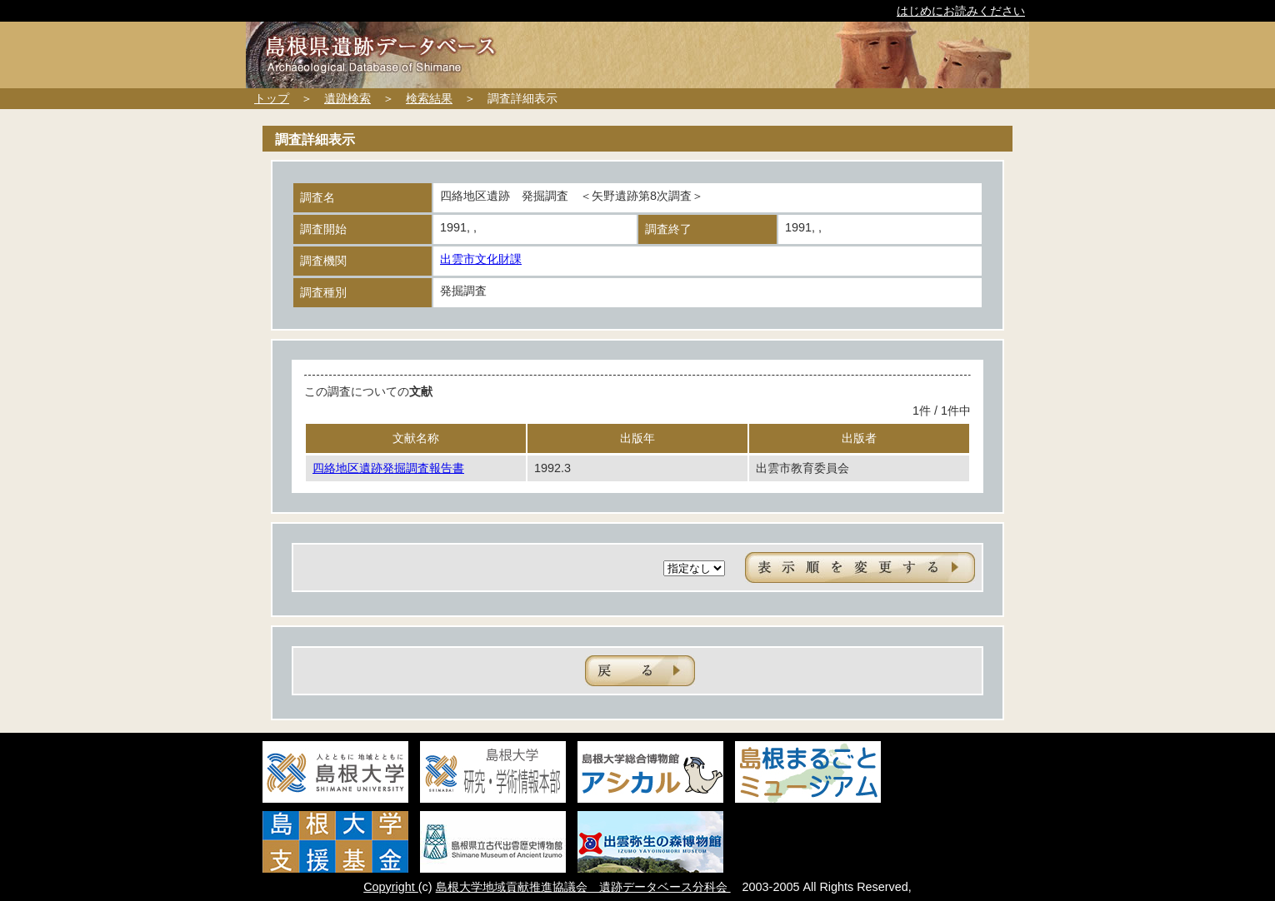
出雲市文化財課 (481, 259)
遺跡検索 (347, 98)
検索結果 (429, 98)
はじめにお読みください (961, 10)
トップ (271, 98)
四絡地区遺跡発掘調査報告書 (388, 468)
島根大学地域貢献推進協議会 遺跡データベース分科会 (583, 887)
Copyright (390, 887)
